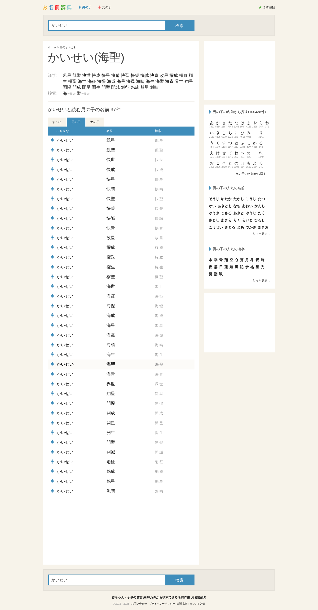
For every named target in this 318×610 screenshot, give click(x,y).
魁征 (125, 87)
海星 (121, 81)
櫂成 (173, 75)
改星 (164, 75)
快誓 (135, 75)
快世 (86, 75)
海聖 (159, 81)
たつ (261, 199)
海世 (82, 81)
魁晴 (154, 87)
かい (212, 206)
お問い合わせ (139, 603)
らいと (247, 220)
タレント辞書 (197, 603)
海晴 (140, 81)
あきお (263, 227)
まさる (226, 213)
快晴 (115, 75)
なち (236, 206)
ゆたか (226, 199)
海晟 (130, 81)
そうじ (214, 199)
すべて (57, 122)
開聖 (106, 87)
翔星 (189, 81)
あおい (247, 206)
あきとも (224, 206)
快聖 (125, 75)
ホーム (52, 47)
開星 (86, 87)
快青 (154, 75)
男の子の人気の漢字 (227, 249)
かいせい (65, 140)
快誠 (144, 75)
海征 (92, 81)
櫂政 (183, 75)
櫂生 (110, 267)
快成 (96, 75)
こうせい (216, 227)
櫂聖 (72, 81)
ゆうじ (251, 213)
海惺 (101, 81)
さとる (230, 227)
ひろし (259, 220)
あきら (226, 220)
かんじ (259, 206)
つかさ (251, 227)
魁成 (135, 87)
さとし (214, 220)
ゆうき (214, 213)
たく (261, 213)
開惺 (67, 87)
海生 (150, 81)
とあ (240, 227)
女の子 (95, 122)
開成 (76, 87)
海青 (169, 81)
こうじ (251, 199)
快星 (106, 75)
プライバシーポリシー (162, 603)
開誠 (115, 87)
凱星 (67, 75)
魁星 (144, 87)
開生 (96, 87)
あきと (238, 213)
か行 (74, 47)
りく (236, 220)
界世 (179, 81)
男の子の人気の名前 (227, 188)
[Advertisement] (83, 530)
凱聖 (76, 75)
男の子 (64, 47)
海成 (111, 81)
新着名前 (182, 603)
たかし (238, 199)
